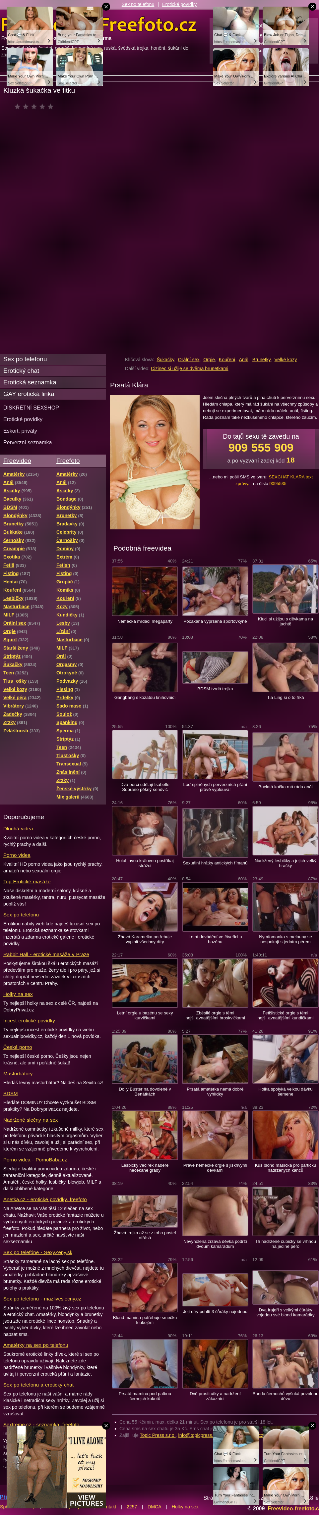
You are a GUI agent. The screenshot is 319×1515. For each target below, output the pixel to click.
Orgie (209, 359)
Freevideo (17, 460)
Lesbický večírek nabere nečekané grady (145, 1168)
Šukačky (165, 359)
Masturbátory (17, 1073)
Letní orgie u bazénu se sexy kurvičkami (145, 1015)
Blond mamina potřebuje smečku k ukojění (145, 1320)
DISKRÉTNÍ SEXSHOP (31, 408)
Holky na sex (18, 994)
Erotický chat (21, 370)
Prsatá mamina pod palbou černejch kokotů (145, 1396)
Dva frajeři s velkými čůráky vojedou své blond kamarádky (285, 1312)
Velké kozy (286, 359)
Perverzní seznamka (27, 442)
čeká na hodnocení (35, 106)
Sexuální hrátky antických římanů (215, 862)
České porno (17, 1047)
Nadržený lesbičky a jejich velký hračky (285, 863)
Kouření (227, 359)
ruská (110, 48)
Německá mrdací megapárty (144, 621)
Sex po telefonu (138, 4)
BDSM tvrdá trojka (215, 688)
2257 (132, 1506)
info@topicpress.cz (198, 1435)
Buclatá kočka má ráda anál (285, 786)
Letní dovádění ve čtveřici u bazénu (215, 939)
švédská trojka (133, 48)
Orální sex (189, 359)
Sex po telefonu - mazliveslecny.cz (42, 1298)
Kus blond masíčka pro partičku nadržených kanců (285, 1168)
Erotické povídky (179, 4)
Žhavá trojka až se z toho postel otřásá (145, 1235)
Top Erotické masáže (26, 881)
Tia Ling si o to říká (285, 697)
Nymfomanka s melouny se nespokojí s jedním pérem (285, 939)
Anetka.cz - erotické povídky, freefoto (45, 1199)
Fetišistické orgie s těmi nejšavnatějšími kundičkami (285, 1015)
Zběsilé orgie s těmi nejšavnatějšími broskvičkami (215, 1015)
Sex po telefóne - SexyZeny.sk (37, 1252)
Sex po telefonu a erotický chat (38, 1385)
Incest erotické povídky (29, 1020)
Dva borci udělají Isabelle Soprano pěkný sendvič (144, 787)
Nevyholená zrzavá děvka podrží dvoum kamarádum (215, 1244)
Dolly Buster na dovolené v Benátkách (145, 1092)
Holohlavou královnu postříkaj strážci (145, 863)
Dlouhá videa (18, 828)
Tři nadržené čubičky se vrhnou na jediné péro (285, 1244)
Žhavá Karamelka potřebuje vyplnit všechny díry (145, 939)
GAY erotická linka (28, 393)
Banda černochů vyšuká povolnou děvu (286, 1396)
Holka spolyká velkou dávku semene (285, 1092)
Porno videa (17, 855)
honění (158, 48)
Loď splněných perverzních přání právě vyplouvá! (215, 787)
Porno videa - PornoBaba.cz (35, 1159)
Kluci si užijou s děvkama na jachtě (285, 621)
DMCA (154, 1506)
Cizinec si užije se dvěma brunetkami (189, 368)
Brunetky (261, 359)
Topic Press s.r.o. (158, 1435)
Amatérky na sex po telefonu (35, 1345)
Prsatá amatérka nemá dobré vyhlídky (215, 1092)
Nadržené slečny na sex (30, 1120)
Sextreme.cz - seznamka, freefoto (41, 1424)
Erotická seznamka (29, 382)
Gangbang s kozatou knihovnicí (145, 697)
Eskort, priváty (20, 431)
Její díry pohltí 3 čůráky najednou (215, 1311)
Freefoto (68, 460)
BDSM (10, 1093)
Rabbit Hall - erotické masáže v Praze (46, 954)
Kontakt (108, 1506)
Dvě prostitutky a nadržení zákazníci (215, 1396)
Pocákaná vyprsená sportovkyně (215, 621)
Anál (243, 359)
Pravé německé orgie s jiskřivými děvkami (215, 1168)
